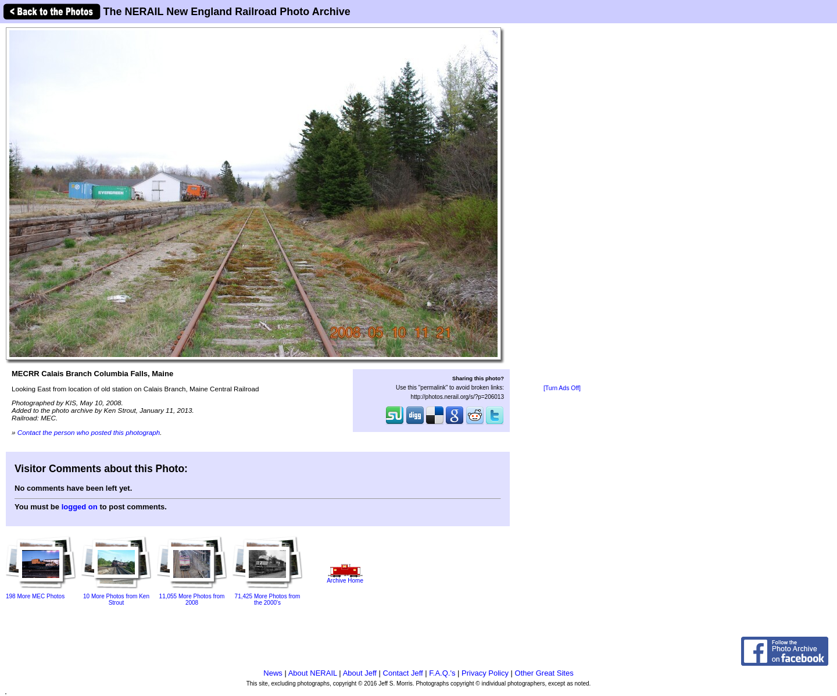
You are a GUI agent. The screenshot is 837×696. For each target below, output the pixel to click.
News (272, 673)
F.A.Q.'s (442, 673)
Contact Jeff (403, 673)
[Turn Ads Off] (562, 388)
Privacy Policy (485, 673)
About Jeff (360, 673)
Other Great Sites (544, 673)
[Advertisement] (562, 204)
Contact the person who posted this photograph (88, 432)
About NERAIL (312, 673)
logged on (80, 506)
